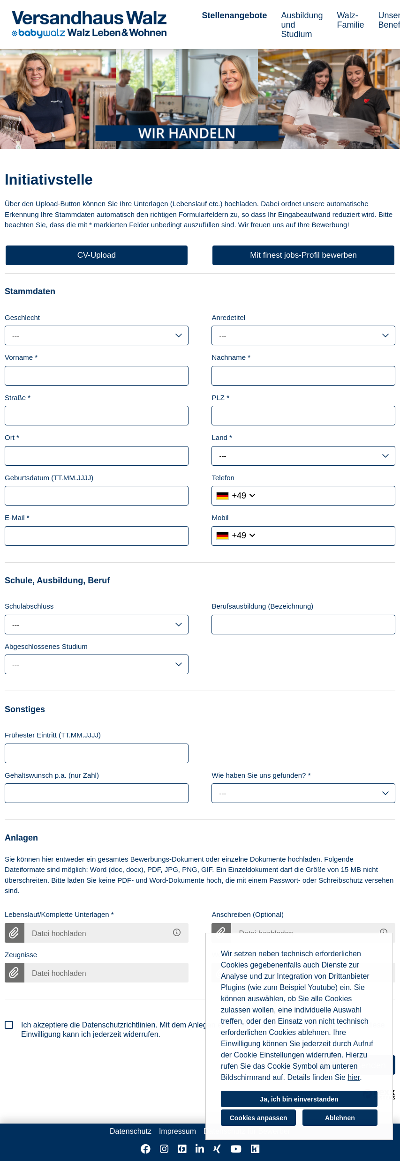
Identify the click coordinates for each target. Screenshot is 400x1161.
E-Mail (17, 517)
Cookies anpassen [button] (258, 1118)
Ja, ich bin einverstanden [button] (299, 1099)
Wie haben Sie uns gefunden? (260, 775)
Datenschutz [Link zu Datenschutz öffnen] (130, 1131)
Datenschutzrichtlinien (119, 1025)
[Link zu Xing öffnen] (217, 1149)
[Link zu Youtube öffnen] (236, 1149)
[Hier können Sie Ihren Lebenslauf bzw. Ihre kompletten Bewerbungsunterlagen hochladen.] (178, 930)
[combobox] (97, 335)
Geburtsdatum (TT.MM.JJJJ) (49, 478)
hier (353, 1077)
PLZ (220, 398)
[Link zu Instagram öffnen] (164, 1149)
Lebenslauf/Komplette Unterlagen (59, 914)
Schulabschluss (29, 606)
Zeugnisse (21, 955)
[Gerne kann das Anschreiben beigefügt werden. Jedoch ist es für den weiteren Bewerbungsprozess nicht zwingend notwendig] (385, 930)
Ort (12, 437)
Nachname (230, 357)
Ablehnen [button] (340, 1118)
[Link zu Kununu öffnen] (255, 1149)
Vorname (21, 357)
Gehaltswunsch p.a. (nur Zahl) (52, 775)
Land (221, 437)
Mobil (219, 517)
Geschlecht (22, 317)
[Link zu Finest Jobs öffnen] (182, 1149)
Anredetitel (228, 317)
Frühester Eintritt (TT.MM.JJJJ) (53, 735)
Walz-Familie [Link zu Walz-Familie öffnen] (350, 20)
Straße (17, 398)
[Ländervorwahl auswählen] (235, 496)
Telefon (222, 478)
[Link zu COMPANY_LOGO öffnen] (89, 24)
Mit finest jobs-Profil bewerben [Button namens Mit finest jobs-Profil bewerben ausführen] (303, 255)
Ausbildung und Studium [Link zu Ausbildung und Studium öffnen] (302, 25)
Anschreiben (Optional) (247, 914)
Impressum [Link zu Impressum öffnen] (177, 1131)
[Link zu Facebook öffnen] (145, 1149)
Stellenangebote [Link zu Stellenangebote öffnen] (234, 15)
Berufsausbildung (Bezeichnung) (262, 606)
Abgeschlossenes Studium (46, 646)
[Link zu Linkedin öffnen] (199, 1149)
